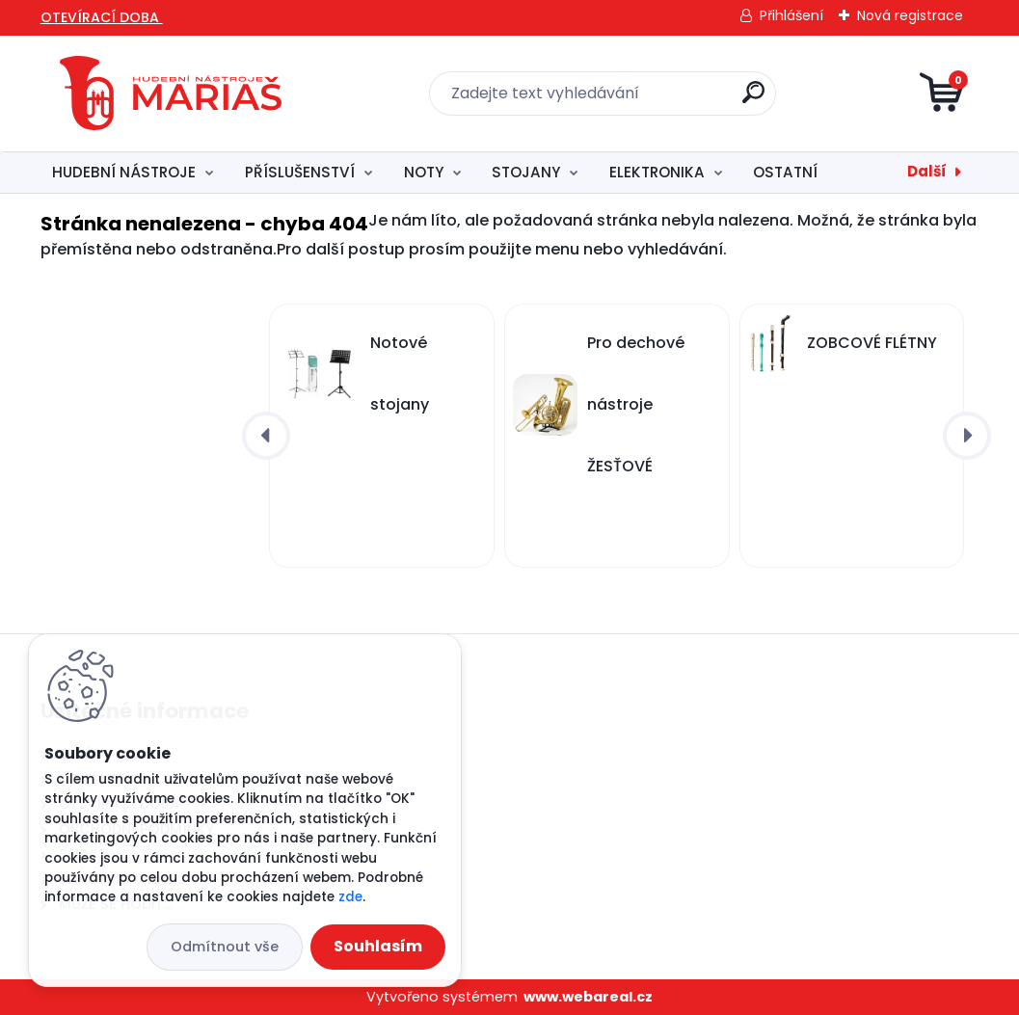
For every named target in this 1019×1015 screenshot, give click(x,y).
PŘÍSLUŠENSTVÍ (300, 172)
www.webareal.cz (588, 996)
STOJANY (526, 172)
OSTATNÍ (785, 172)
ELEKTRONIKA (657, 172)
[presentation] (266, 436)
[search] (753, 100)
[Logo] (170, 93)
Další (927, 171)
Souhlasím (378, 946)
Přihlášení (791, 15)
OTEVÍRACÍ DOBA (101, 17)
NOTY (423, 172)
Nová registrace (910, 15)
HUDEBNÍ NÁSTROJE (124, 172)
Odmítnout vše (225, 946)
